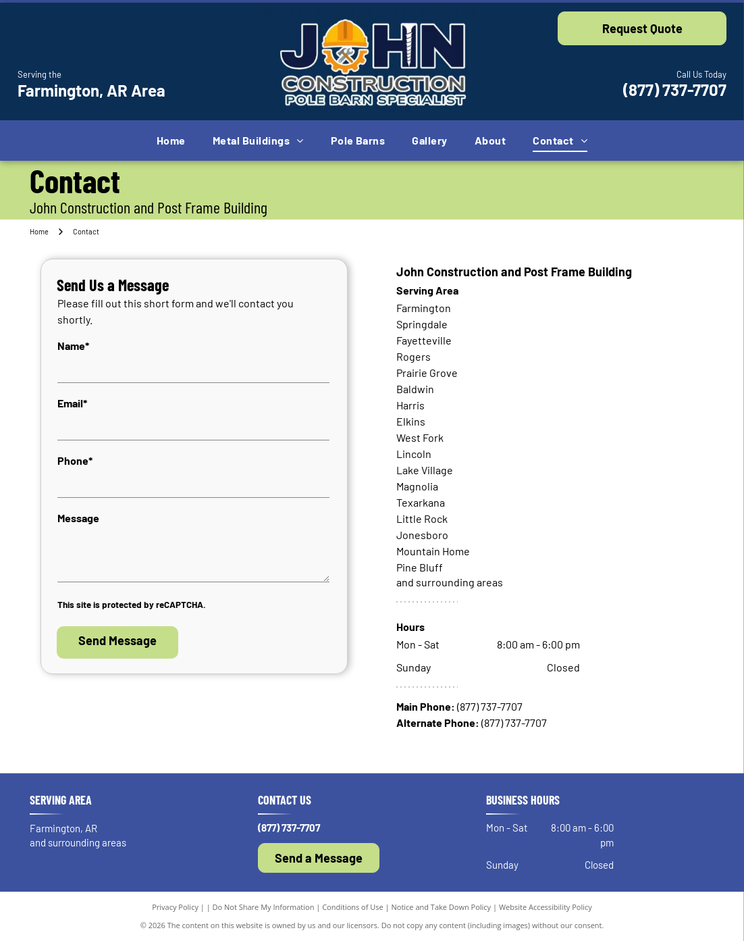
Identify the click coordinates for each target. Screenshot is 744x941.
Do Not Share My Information (264, 907)
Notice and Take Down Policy (441, 907)
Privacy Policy (175, 907)
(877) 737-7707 (674, 89)
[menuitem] (171, 140)
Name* (73, 345)
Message (78, 517)
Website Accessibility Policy (545, 907)
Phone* (74, 460)
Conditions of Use (352, 907)
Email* (72, 403)
